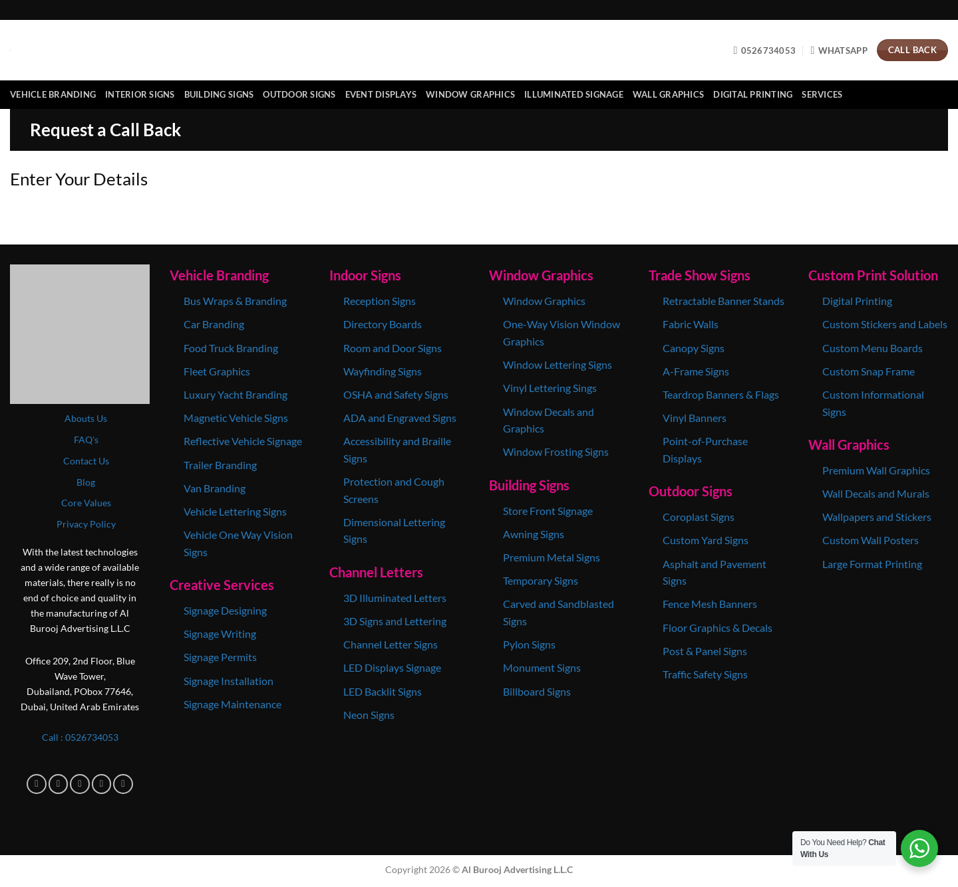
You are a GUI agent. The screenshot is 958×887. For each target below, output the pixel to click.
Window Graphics (470, 94)
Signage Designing (225, 610)
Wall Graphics (668, 94)
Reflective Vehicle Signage (243, 441)
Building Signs (219, 94)
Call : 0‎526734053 (80, 737)
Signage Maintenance (232, 704)
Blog (86, 482)
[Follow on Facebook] (37, 784)
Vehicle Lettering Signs (235, 511)
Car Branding (215, 324)
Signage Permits (220, 656)
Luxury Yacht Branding (235, 394)
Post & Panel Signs (705, 650)
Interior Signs (140, 94)
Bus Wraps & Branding (235, 300)
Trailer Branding (220, 464)
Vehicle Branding (53, 94)
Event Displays (381, 94)
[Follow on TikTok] (80, 784)
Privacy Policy (86, 524)
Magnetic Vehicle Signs (236, 417)
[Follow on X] (102, 784)
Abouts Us (86, 418)
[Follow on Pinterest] (123, 784)
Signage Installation (228, 680)
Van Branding (214, 488)
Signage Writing (220, 633)
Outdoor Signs (299, 94)
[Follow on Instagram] (59, 784)
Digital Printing (752, 94)
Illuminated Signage (573, 94)
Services (822, 94)
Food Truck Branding (231, 348)
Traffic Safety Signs (705, 674)
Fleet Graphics (217, 371)
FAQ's (86, 439)
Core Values (86, 502)
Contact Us (86, 460)
